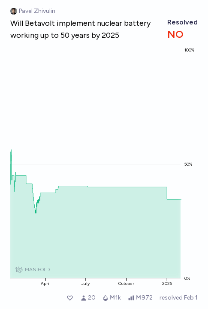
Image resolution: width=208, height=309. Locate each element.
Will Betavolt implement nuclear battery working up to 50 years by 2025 (80, 29)
